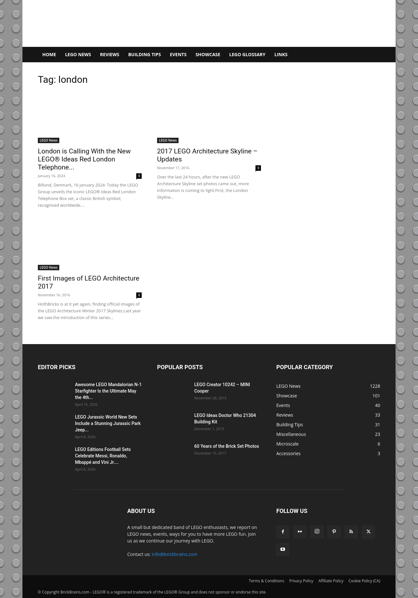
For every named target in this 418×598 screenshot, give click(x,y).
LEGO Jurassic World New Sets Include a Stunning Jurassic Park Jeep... (108, 423)
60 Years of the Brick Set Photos (226, 446)
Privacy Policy (301, 581)
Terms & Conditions (266, 581)
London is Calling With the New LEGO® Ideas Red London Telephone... (84, 159)
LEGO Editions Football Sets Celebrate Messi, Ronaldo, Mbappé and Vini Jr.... (103, 456)
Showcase (208, 54)
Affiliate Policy (330, 581)
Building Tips (144, 54)
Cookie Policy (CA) (364, 581)
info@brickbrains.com (174, 554)
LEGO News (78, 54)
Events (178, 54)
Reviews (109, 54)
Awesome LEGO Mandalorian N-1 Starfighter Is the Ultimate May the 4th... (108, 391)
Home (49, 54)
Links (281, 54)
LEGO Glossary (247, 54)
